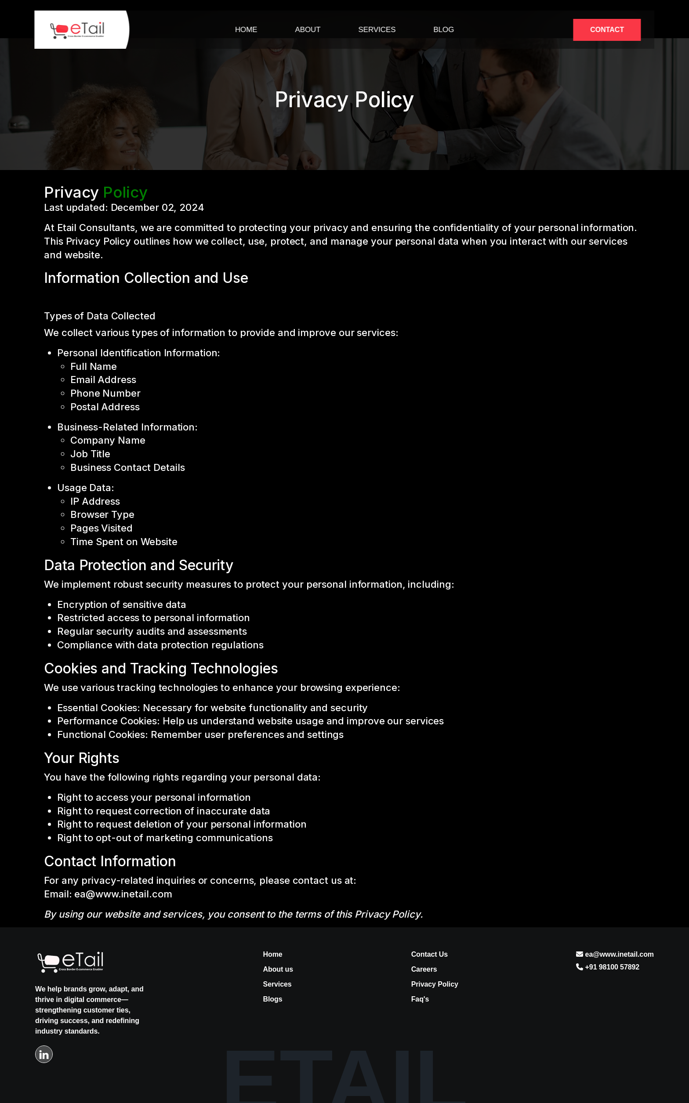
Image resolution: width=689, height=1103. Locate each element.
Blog (443, 29)
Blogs (273, 999)
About (307, 29)
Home (246, 29)
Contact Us (429, 954)
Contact (607, 29)
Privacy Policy (434, 984)
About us (278, 969)
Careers (424, 969)
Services (376, 29)
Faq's (420, 999)
